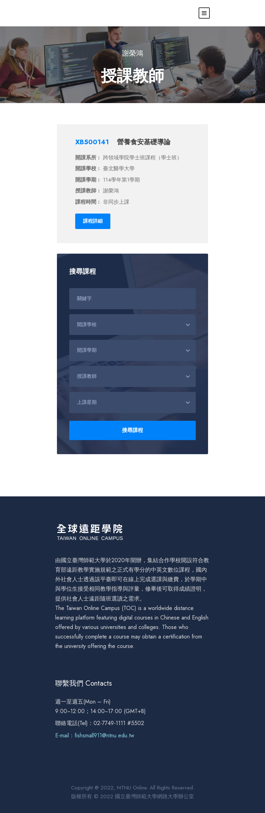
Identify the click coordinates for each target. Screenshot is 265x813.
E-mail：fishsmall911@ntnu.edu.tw (94, 735)
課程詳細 (93, 220)
